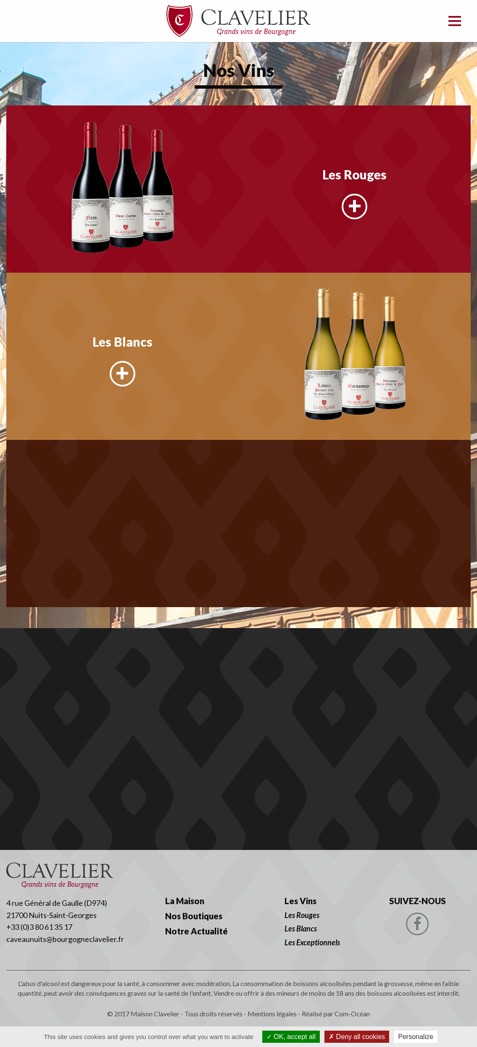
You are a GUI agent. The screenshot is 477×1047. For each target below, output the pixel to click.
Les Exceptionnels (312, 942)
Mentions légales (272, 1014)
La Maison (184, 901)
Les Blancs (122, 341)
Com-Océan (352, 1014)
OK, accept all (291, 1036)
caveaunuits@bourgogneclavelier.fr (65, 939)
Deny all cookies (357, 1036)
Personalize (415, 1036)
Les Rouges (354, 174)
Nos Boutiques (193, 916)
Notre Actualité (196, 931)
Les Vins (300, 901)
